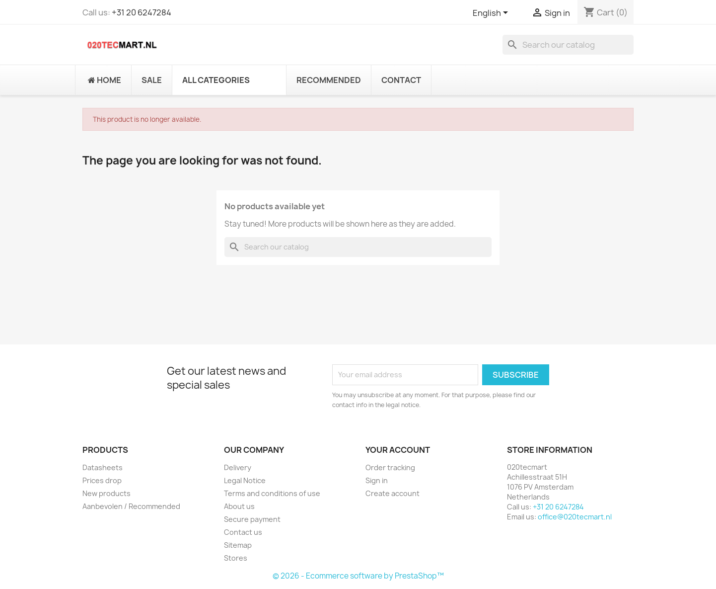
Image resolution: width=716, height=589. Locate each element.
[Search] (568, 45)
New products (106, 493)
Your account (397, 449)
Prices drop (102, 480)
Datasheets (102, 467)
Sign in (376, 480)
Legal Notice (245, 480)
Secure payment (252, 519)
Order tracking (390, 467)
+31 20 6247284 (141, 12)
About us (239, 506)
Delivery (237, 467)
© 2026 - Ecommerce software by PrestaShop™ (358, 576)
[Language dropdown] (492, 13)
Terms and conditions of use (272, 493)
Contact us (243, 532)
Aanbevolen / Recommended (131, 506)
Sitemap (238, 545)
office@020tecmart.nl (575, 516)
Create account (392, 493)
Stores (235, 558)
